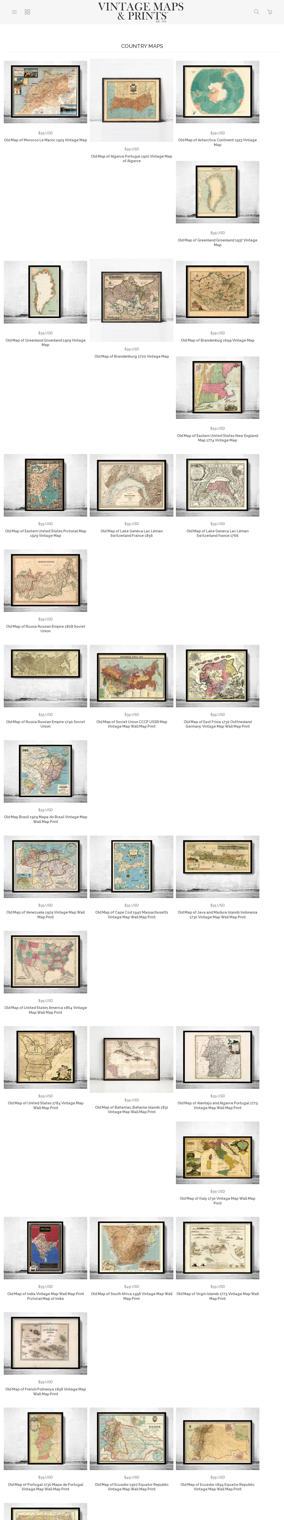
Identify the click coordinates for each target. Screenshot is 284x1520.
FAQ (80, 1435)
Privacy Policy (105, 1435)
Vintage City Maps (103, 1443)
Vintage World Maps (199, 1435)
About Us (28, 1435)
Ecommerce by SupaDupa (146, 1497)
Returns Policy (138, 1435)
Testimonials (56, 1435)
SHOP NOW (185, 1443)
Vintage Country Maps (244, 1435)
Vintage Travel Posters (147, 1443)
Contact (166, 1435)
